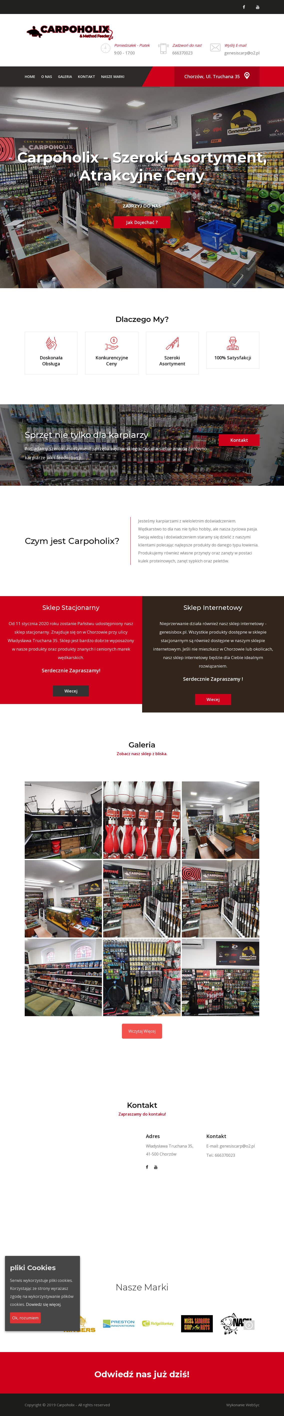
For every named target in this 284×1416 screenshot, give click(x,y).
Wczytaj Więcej (142, 1031)
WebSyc (253, 1404)
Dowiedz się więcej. (43, 1304)
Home (30, 76)
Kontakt (86, 76)
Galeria (65, 76)
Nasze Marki (112, 76)
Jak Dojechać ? (142, 222)
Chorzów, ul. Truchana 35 (212, 76)
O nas (46, 76)
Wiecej (70, 691)
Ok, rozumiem (25, 1318)
